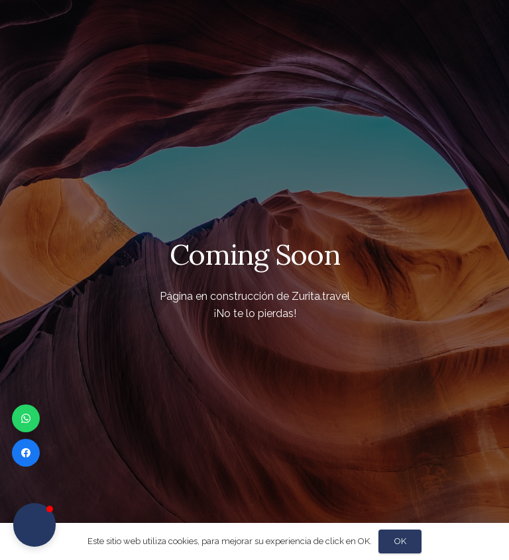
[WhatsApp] (26, 418)
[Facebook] (26, 453)
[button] (34, 525)
